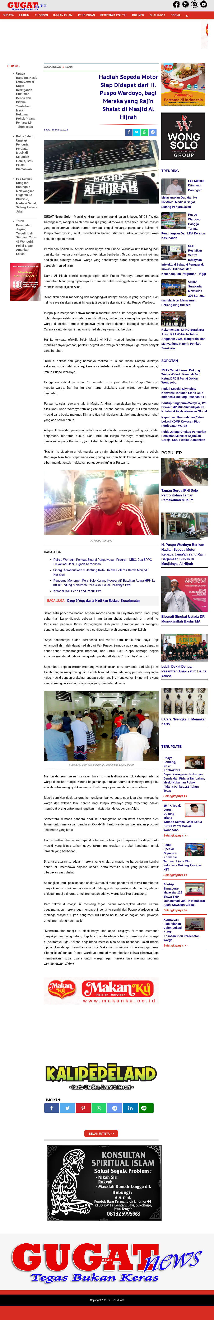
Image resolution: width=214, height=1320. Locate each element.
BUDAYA (8, 15)
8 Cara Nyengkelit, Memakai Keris (183, 722)
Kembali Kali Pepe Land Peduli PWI (77, 605)
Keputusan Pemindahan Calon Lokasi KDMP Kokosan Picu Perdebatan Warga (182, 421)
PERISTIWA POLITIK (113, 15)
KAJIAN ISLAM (63, 15)
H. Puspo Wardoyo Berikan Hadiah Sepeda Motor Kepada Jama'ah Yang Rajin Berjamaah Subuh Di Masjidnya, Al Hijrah (183, 555)
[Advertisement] (107, 1291)
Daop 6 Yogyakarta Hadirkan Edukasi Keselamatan (103, 615)
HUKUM (24, 15)
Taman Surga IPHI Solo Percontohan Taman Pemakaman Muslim (179, 496)
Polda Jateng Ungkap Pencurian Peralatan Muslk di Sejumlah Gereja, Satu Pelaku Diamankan (25, 153)
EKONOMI (41, 15)
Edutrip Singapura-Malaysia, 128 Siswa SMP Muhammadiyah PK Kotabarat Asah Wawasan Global (184, 407)
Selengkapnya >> (175, 797)
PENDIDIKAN (86, 15)
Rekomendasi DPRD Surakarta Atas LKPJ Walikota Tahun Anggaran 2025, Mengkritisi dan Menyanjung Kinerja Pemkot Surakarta (183, 339)
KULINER (138, 15)
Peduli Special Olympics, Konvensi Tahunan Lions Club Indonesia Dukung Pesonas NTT (183, 393)
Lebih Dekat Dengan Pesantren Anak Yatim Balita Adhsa (183, 672)
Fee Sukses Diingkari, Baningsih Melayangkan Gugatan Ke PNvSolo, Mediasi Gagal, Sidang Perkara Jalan (26, 195)
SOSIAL (176, 15)
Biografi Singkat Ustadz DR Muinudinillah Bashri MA (183, 620)
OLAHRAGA (157, 15)
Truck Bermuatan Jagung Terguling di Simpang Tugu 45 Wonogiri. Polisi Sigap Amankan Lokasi (26, 237)
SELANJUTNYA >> (101, 1148)
